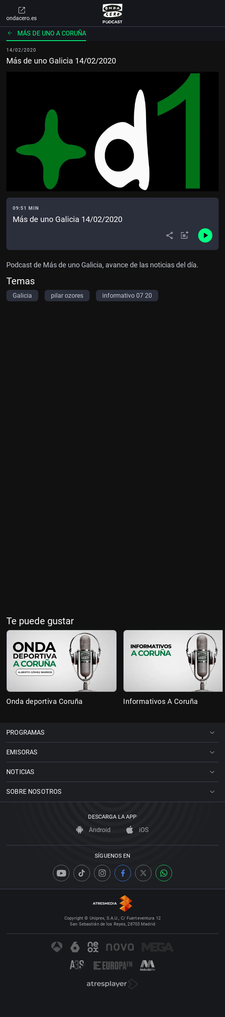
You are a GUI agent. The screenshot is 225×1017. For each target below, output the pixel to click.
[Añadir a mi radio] (185, 235)
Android (93, 830)
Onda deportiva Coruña (44, 701)
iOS (137, 830)
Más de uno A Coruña (46, 33)
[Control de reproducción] (205, 235)
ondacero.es (21, 13)
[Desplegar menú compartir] (169, 235)
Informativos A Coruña (160, 701)
